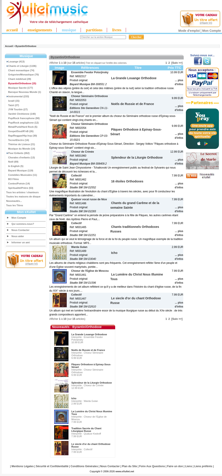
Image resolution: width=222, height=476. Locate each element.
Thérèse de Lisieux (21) (20, 144)
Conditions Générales (84, 466)
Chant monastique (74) (20, 70)
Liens (188, 466)
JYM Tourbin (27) (17, 109)
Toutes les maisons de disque (23, 196)
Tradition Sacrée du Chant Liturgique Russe (86, 429)
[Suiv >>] (177, 62)
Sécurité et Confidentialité (52, 466)
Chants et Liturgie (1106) (21, 66)
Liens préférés (203, 466)
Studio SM (76, 187)
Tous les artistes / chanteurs (22, 192)
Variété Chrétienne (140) (21, 113)
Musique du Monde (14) (20, 148)
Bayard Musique (80, 84)
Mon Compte (211, 30)
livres (116, 30)
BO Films (12, 179)
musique (69, 30)
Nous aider (17, 236)
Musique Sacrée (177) (19, 87)
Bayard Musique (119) (19, 170)
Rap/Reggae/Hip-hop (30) (21, 135)
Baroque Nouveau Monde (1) (23, 92)
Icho (73, 398)
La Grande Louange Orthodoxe (89, 334)
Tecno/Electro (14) (17, 140)
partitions (94, 30)
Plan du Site (129, 466)
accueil (12, 30)
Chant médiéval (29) (18, 79)
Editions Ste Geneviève (84, 108)
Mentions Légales (22, 466)
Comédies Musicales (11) (21, 175)
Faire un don (175, 466)
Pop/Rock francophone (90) (23, 118)
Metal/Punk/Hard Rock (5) (21, 127)
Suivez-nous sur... (202, 55)
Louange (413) (15, 61)
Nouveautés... (14, 201)
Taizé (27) (12, 105)
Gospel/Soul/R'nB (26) (19, 131)
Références (90, 67)
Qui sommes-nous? (22, 224)
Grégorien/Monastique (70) (22, 74)
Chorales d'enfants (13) (20, 157)
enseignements (40, 30)
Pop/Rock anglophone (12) (22, 122)
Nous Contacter (20, 230)
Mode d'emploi (189, 30)
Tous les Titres (14, 205)
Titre (137, 67)
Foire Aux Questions (152, 466)
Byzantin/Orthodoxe (25, 46)
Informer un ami (20, 242)
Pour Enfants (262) (18, 153)
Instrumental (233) (17, 96)
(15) (21, 83)
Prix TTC (174, 67)
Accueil (9, 46)
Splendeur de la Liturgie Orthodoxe (91, 382)
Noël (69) (12, 161)
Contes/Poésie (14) (18, 183)
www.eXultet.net (124, 471)
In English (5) (14, 166)
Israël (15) (12, 100)
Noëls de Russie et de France (88, 350)
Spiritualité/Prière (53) (19, 188)
